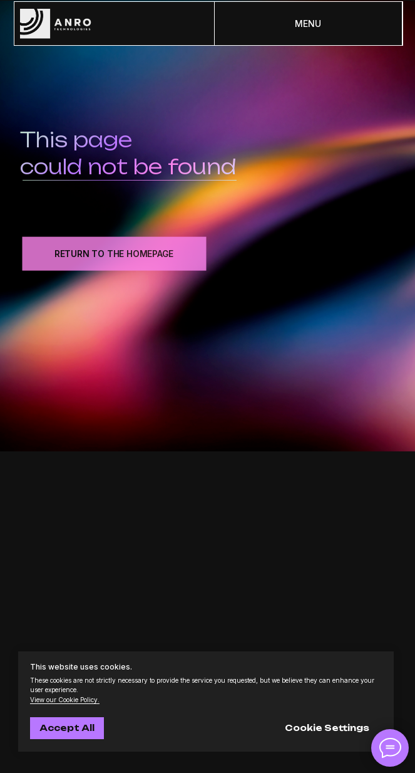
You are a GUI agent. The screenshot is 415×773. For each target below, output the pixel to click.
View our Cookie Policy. (65, 699)
